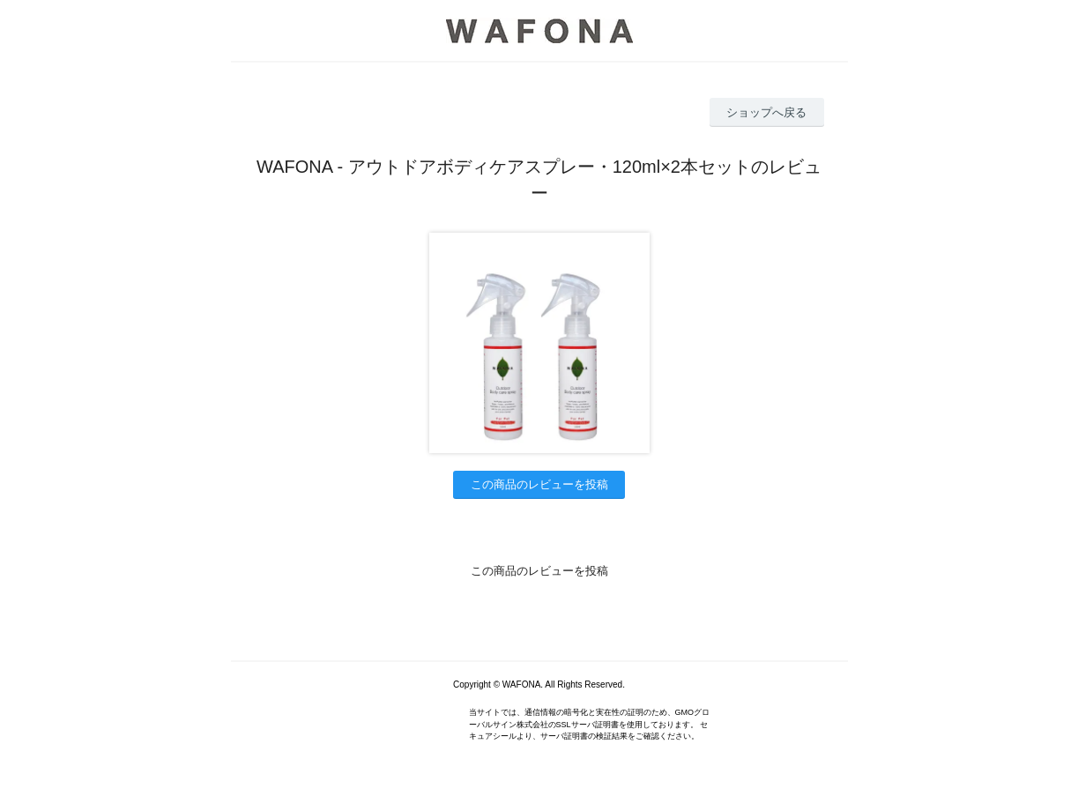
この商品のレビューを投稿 (539, 484)
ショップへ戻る (766, 112)
